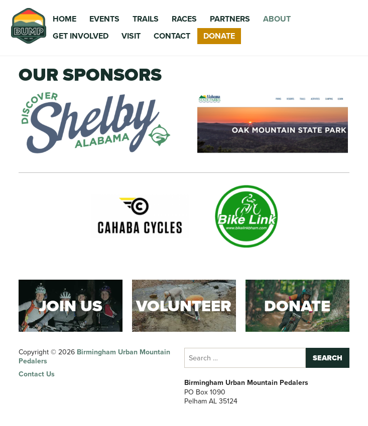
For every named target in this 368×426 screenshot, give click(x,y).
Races (184, 19)
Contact (172, 36)
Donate (219, 36)
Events (104, 19)
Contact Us (37, 374)
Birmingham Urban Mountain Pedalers (94, 356)
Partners (230, 19)
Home (64, 19)
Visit (131, 36)
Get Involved (80, 36)
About (277, 19)
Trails (146, 19)
